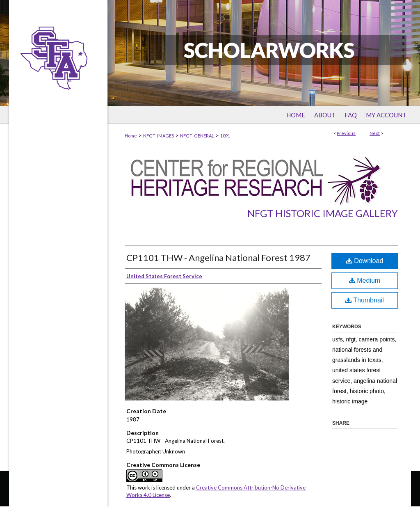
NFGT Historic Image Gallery (322, 213)
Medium (364, 280)
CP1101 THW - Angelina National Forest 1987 (218, 257)
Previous (346, 133)
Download (364, 260)
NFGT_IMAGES (158, 135)
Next (375, 133)
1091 (225, 135)
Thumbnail (364, 300)
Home (131, 135)
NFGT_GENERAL (197, 135)
